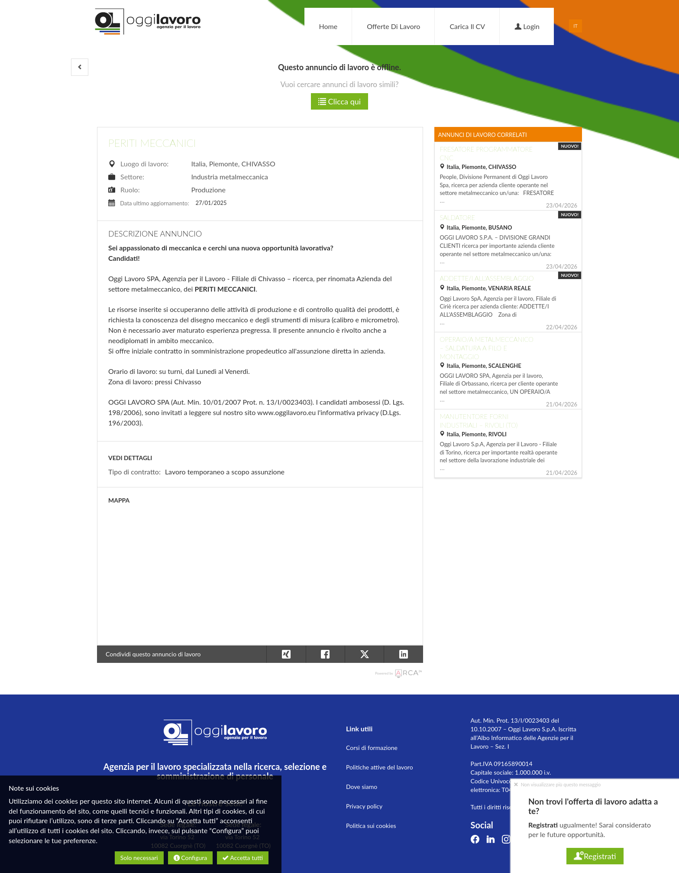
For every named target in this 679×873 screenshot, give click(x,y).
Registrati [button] (595, 856)
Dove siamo (361, 786)
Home (328, 26)
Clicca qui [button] (339, 101)
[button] (79, 67)
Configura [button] (190, 857)
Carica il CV (467, 26)
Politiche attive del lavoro (379, 767)
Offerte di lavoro (393, 26)
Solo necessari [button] (139, 857)
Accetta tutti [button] (243, 857)
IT (575, 26)
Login (527, 26)
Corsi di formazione (372, 747)
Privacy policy (364, 806)
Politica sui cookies (371, 825)
